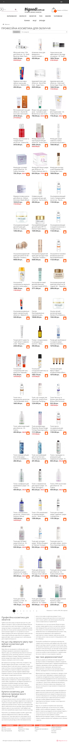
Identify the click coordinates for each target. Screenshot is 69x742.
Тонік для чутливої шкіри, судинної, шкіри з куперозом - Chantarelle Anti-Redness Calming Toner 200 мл (58, 517)
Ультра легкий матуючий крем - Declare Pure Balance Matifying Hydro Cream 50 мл (58, 315)
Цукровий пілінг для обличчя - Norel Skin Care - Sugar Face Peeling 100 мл (39, 84)
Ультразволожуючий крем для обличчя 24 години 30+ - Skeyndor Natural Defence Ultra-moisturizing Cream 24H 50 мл (58, 287)
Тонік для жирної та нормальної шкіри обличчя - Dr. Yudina (39, 601)
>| (21, 613)
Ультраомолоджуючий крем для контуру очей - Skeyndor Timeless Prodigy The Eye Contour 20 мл (40, 257)
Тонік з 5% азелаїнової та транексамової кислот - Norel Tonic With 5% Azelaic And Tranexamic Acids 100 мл (39, 517)
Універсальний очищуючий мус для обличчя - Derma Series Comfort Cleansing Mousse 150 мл (40, 200)
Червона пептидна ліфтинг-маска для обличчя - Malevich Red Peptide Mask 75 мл (21, 84)
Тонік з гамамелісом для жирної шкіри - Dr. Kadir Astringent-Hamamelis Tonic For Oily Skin (39, 487)
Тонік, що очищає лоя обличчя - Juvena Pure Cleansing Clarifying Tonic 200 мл (39, 400)
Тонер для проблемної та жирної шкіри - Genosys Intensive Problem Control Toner (58, 343)
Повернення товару (23, 729)
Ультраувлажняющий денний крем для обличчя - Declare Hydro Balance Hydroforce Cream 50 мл (20, 229)
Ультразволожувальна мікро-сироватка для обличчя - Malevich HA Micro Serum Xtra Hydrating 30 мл (21, 315)
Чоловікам (58, 16)
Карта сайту (21, 730)
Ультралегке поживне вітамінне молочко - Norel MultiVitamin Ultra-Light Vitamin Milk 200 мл (58, 257)
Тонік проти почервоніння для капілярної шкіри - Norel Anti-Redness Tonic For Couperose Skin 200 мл (57, 431)
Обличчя (32, 16)
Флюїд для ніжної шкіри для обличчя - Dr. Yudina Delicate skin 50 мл (40, 170)
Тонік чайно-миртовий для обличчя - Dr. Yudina (21, 428)
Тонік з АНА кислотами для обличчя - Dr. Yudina (58, 486)
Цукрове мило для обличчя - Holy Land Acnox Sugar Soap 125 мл (57, 84)
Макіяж (48, 16)
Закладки (53, 730)
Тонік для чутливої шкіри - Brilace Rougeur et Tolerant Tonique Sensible (40, 544)
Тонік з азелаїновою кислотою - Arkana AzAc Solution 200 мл (21, 514)
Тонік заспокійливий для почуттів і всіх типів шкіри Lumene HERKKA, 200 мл (39, 458)
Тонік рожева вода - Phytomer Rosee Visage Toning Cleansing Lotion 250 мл (40, 429)
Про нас (4, 727)
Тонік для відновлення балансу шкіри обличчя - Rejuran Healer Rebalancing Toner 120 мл (58, 602)
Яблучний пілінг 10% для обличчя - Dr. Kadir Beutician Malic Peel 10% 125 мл (21, 55)
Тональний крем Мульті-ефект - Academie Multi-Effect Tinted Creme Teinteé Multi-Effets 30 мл (57, 372)
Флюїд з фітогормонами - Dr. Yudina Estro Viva (57, 112)
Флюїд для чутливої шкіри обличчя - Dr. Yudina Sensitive (20, 169)
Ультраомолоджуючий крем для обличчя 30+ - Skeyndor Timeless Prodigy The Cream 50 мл (21, 257)
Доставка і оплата (6, 729)
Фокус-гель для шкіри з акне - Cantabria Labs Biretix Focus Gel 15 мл (40, 112)
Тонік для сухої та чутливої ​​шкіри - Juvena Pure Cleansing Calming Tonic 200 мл (58, 544)
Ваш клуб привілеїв (7, 730)
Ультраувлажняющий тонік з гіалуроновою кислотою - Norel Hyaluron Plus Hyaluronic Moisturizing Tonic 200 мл (58, 201)
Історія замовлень (56, 729)
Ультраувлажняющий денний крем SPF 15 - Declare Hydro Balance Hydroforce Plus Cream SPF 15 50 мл (40, 229)
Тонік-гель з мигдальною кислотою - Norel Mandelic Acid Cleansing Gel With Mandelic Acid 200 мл (21, 401)
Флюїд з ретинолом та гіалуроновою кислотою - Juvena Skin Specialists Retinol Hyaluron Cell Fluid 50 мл (21, 143)
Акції (34, 21)
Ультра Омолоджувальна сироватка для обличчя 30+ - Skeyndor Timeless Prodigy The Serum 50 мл (40, 316)
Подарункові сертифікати (41, 729)
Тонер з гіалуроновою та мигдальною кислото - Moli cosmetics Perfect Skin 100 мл (39, 344)
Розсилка (53, 732)
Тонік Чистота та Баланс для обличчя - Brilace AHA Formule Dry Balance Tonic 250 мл (57, 401)
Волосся (22, 16)
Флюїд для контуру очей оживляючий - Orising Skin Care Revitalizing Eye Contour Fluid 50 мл (58, 171)
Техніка (27, 21)
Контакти (20, 727)
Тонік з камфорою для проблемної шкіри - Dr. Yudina (21, 486)
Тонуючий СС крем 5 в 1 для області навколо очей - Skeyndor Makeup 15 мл (21, 343)
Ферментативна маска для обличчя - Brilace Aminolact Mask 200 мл (21, 198)
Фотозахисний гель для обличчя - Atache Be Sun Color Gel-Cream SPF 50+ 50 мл (21, 113)
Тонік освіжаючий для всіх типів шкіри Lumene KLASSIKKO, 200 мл (21, 458)
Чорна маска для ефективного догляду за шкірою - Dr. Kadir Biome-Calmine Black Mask (57, 56)
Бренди (42, 21)
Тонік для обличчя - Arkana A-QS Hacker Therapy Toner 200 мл (39, 572)
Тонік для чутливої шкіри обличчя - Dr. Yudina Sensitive (20, 543)
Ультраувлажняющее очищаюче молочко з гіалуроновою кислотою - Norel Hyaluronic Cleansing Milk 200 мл (57, 229)
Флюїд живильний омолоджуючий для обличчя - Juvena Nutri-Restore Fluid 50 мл (40, 141)
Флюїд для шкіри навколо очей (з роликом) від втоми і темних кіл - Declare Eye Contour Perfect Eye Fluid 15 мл (58, 143)
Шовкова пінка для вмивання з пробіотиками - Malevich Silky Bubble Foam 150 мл (39, 56)
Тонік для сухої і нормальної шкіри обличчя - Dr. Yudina (20, 572)
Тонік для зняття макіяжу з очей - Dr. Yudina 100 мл (20, 601)
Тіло (40, 16)
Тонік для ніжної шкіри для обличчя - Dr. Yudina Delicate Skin (58, 572)
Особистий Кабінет (56, 727)
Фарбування (12, 16)
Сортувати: (16, 32)
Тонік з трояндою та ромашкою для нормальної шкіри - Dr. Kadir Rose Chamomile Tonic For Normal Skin (58, 459)
